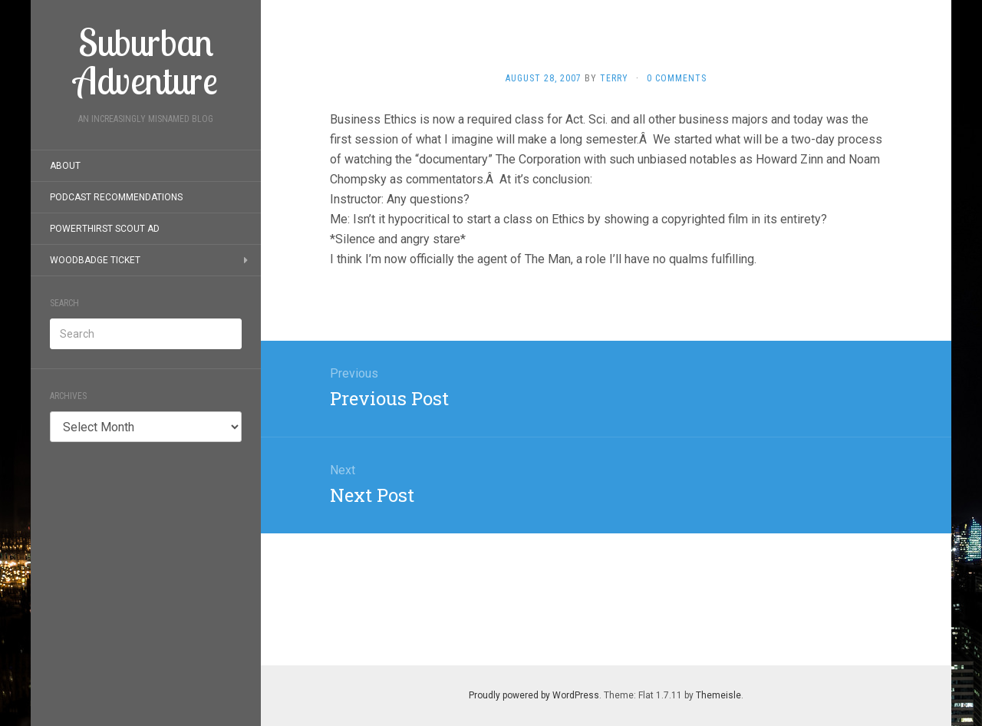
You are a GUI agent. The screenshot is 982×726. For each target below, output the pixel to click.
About (65, 165)
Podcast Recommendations (116, 197)
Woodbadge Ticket (95, 260)
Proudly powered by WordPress (534, 695)
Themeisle (718, 695)
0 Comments (677, 78)
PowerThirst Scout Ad (105, 228)
